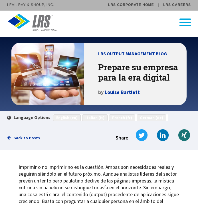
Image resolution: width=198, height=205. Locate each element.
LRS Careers (177, 5)
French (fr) (122, 118)
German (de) (151, 118)
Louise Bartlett (122, 92)
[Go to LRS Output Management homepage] (102, 22)
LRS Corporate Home (131, 5)
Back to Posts (26, 138)
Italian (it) (94, 118)
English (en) (67, 118)
